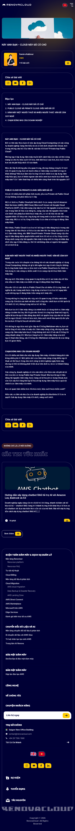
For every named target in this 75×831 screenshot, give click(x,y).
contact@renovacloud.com (20, 734)
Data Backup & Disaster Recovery (21, 591)
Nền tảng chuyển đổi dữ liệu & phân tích (23, 631)
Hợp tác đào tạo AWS (15, 674)
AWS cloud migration (16, 587)
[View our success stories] (37, 705)
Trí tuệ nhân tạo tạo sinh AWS (18, 639)
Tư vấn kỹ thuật (12, 571)
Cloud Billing (11, 575)
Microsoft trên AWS (14, 608)
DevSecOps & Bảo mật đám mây (20, 659)
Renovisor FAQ (13, 566)
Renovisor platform (15, 562)
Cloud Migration (12, 583)
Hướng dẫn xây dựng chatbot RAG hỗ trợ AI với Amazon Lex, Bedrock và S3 (35, 496)
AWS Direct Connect (14, 599)
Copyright (34, 818)
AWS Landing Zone (15, 595)
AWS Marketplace (13, 604)
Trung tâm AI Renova (15, 643)
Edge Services (12, 612)
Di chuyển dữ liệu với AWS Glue (19, 635)
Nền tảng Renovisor (14, 559)
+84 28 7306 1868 (16, 738)
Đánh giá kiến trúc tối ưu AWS (18, 616)
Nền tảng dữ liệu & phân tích (18, 579)
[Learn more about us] (37, 695)
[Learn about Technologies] (37, 685)
